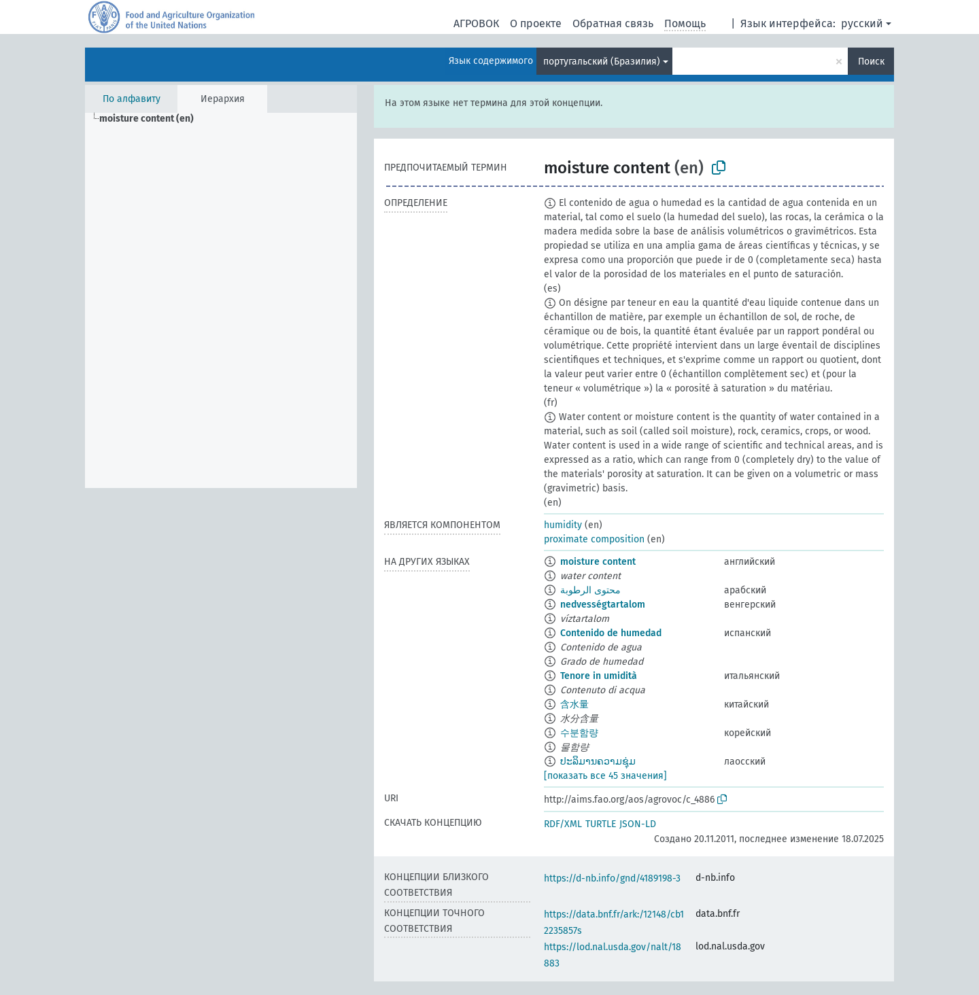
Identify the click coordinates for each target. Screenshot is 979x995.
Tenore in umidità (598, 676)
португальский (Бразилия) (601, 61)
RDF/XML (563, 824)
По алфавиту (131, 99)
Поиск (871, 61)
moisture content (598, 562)
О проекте (536, 23)
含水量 (574, 704)
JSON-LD (637, 824)
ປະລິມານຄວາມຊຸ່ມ (598, 761)
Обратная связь (612, 23)
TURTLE (600, 824)
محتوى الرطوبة (590, 590)
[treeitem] (152, 119)
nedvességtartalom (602, 604)
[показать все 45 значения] (605, 776)
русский (862, 23)
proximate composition (594, 539)
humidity (563, 525)
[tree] (221, 300)
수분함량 (579, 733)
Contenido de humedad (611, 633)
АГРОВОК (476, 23)
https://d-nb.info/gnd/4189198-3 (612, 878)
